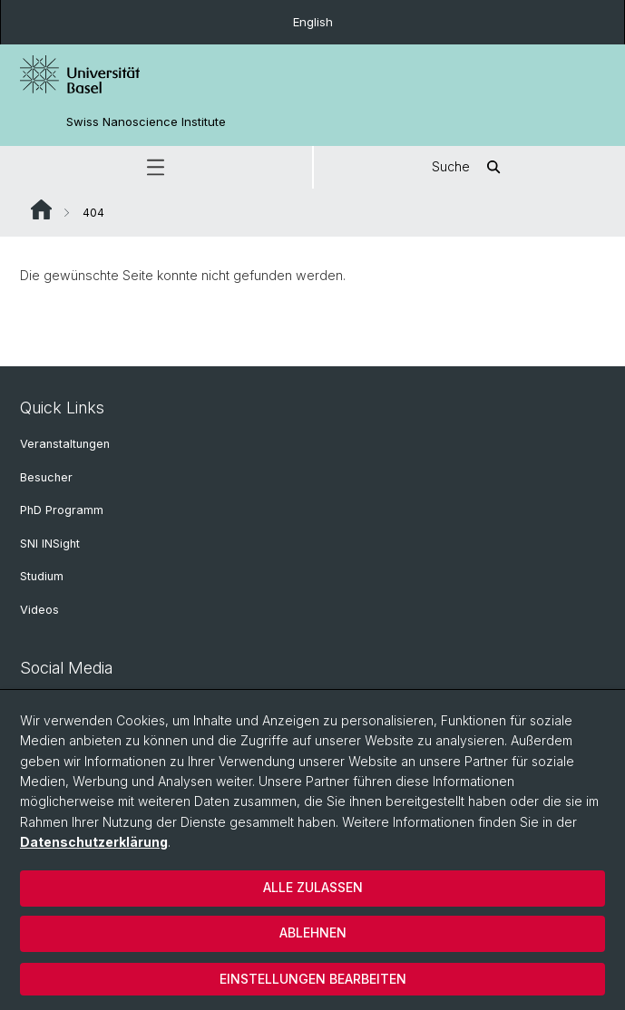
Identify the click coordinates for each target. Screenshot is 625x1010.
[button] (156, 167)
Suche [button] (469, 167)
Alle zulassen (313, 887)
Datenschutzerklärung (94, 842)
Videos (39, 610)
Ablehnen (313, 932)
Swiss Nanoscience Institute (146, 122)
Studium (41, 576)
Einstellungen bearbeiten (313, 978)
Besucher (46, 477)
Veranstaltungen (65, 444)
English (313, 22)
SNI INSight (50, 543)
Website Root (41, 209)
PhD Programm (61, 510)
